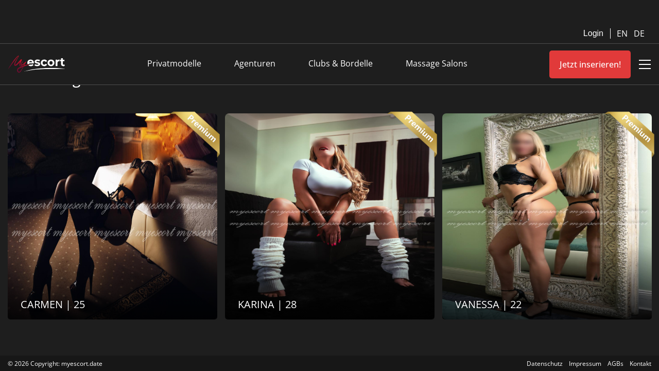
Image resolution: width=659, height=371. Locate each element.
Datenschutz (545, 363)
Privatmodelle (174, 63)
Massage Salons (436, 63)
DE (639, 33)
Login (593, 33)
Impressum (585, 363)
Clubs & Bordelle (340, 63)
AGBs (615, 363)
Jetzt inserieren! (590, 64)
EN (623, 33)
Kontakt (640, 363)
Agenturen (254, 63)
